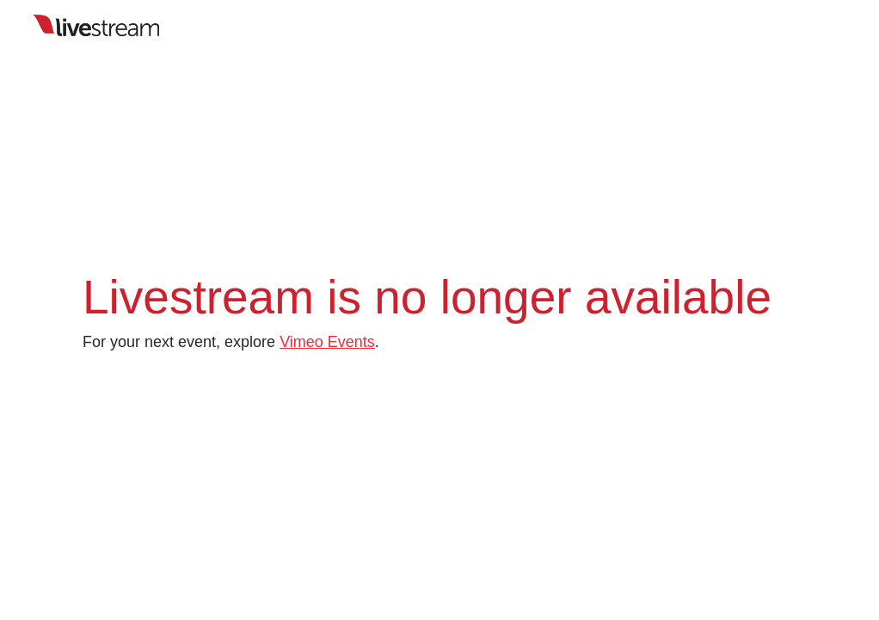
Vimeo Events (327, 341)
